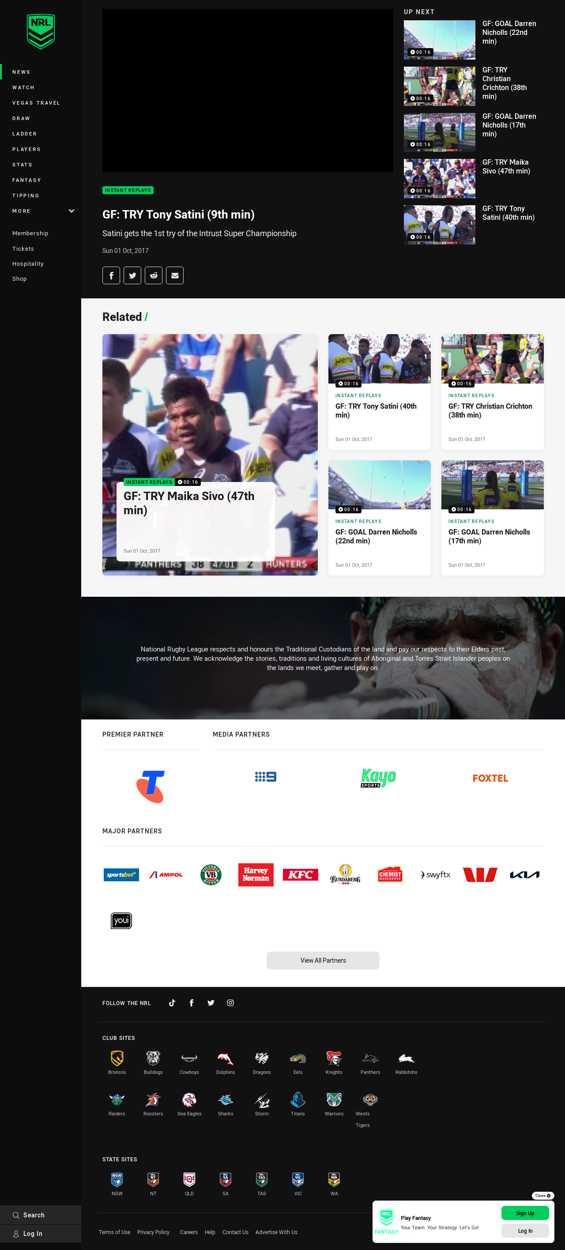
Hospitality (28, 263)
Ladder (25, 133)
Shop (19, 278)
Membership (30, 233)
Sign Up (525, 1212)
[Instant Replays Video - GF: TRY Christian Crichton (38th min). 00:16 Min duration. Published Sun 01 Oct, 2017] (492, 392)
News (21, 71)
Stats (22, 164)
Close (543, 1195)
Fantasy (26, 180)
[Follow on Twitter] (211, 1003)
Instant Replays (128, 190)
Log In (27, 1233)
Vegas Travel (36, 102)
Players (26, 149)
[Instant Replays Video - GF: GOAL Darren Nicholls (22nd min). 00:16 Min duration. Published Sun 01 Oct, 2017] (379, 518)
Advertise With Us (277, 1231)
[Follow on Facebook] (191, 1003)
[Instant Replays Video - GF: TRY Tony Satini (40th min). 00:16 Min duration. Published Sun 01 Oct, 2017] (379, 392)
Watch (23, 87)
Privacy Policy (153, 1231)
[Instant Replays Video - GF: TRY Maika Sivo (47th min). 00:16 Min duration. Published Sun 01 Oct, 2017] (210, 455)
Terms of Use (114, 1231)
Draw (21, 118)
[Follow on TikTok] (172, 1003)
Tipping (26, 195)
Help (210, 1231)
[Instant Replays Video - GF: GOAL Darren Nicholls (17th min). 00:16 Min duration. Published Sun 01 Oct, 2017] (492, 518)
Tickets (23, 248)
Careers (189, 1231)
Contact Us (235, 1231)
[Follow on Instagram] (230, 1003)
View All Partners (323, 960)
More (43, 210)
